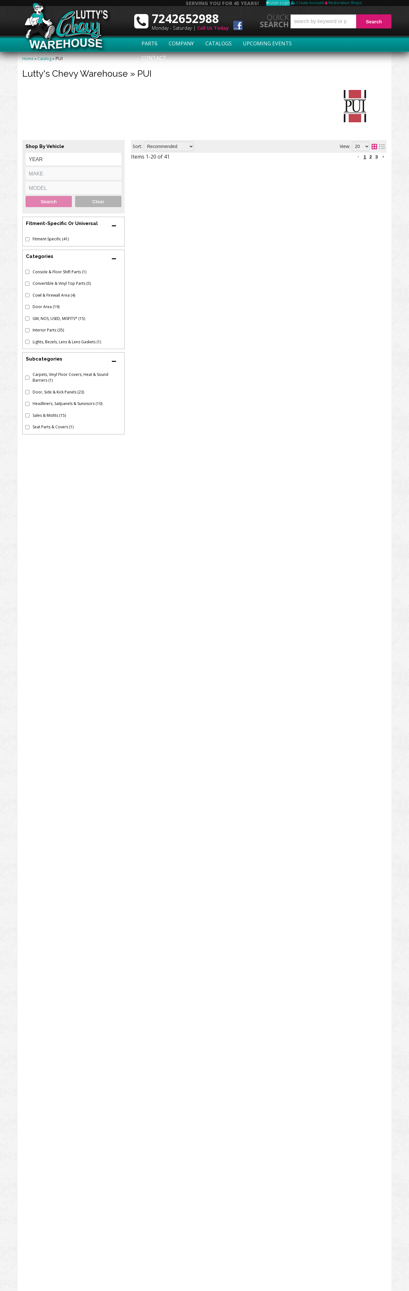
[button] (340, 21)
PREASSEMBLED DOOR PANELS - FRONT (233, 541)
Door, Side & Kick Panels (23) (58, 392)
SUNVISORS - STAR (208, 818)
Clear (98, 201)
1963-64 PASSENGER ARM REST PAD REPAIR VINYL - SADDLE (257, 187)
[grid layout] (374, 146)
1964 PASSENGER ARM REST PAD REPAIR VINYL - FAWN (252, 247)
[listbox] (73, 159)
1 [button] (364, 156)
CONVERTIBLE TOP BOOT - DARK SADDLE (235, 502)
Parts (146, 44)
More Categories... (261, 1264)
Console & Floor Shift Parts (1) (59, 272)
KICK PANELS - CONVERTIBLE (220, 426)
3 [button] (376, 156)
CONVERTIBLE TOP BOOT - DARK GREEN (234, 464)
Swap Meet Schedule (54, 1228)
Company (179, 44)
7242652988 (54, 1187)
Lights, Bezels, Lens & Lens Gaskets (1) (67, 342)
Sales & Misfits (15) (49, 415)
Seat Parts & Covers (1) (53, 427)
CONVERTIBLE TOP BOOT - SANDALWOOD (237, 895)
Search (49, 201)
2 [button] (370, 156)
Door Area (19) (46, 306)
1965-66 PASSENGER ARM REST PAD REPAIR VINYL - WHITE (256, 580)
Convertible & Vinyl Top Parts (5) (62, 283)
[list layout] (382, 146)
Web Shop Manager (371, 1283)
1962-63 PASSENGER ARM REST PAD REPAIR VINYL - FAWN (256, 366)
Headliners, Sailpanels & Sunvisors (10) (67, 403)
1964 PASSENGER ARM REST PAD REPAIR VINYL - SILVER (252, 306)
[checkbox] (27, 239)
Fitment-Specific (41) (51, 239)
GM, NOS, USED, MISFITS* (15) (59, 318)
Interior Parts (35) (48, 330)
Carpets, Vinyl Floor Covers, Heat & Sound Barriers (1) (70, 377)
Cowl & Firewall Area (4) (54, 295)
